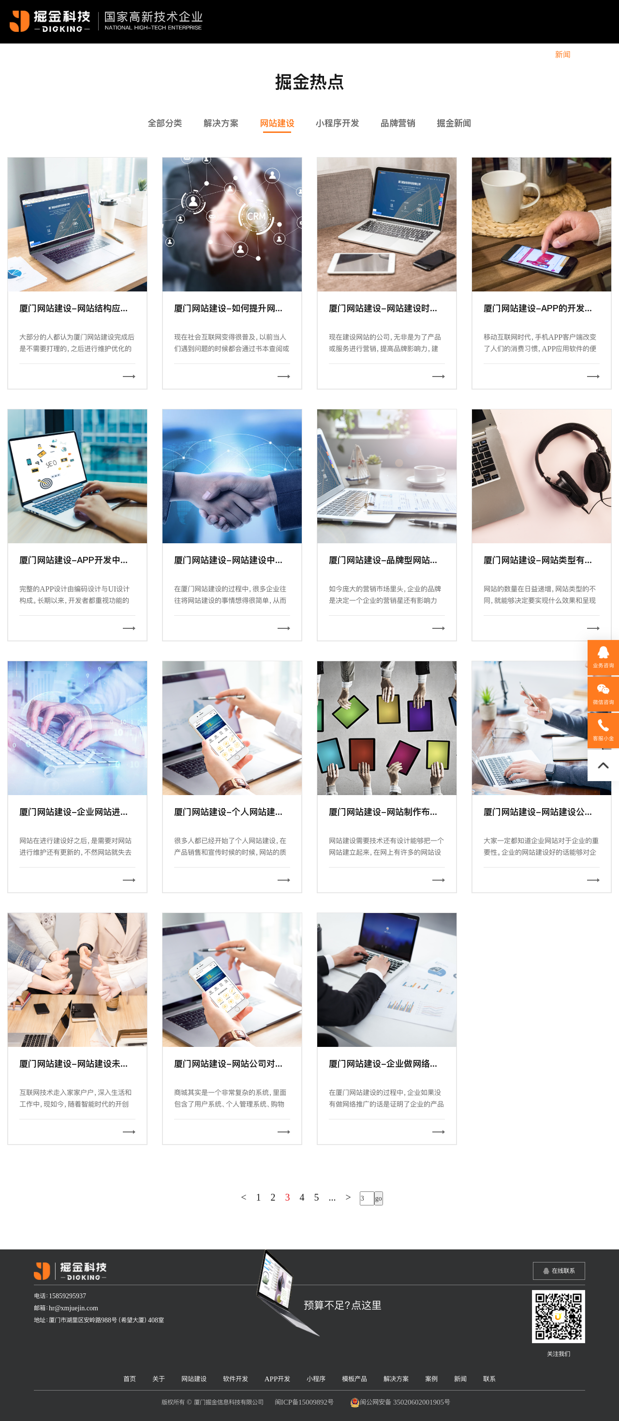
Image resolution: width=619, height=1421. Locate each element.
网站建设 (268, 54)
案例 (532, 54)
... (332, 1197)
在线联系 (563, 1270)
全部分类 (164, 123)
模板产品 (446, 54)
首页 (198, 54)
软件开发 (314, 54)
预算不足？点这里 (343, 1305)
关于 (229, 54)
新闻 (563, 54)
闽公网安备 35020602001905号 (400, 1402)
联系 (594, 54)
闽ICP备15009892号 (304, 1402)
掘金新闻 (454, 123)
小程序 (404, 54)
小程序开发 (337, 123)
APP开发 (361, 54)
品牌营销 (398, 123)
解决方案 (493, 54)
